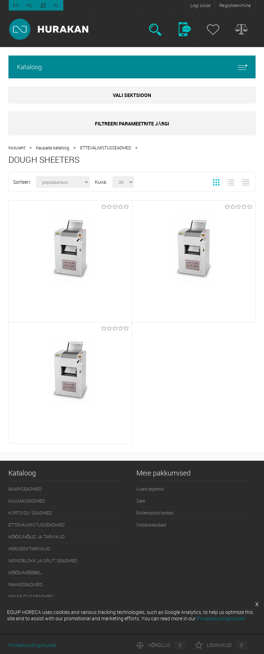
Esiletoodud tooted (154, 513)
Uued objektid (149, 489)
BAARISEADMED (25, 489)
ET (43, 5)
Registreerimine (235, 5)
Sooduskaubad (151, 525)
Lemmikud (221, 645)
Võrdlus (161, 645)
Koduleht (16, 147)
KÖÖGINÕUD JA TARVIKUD (36, 536)
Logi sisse (200, 5)
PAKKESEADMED (25, 584)
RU (29, 5)
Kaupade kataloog (52, 147)
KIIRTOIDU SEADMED (30, 513)
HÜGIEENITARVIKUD (29, 548)
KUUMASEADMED (26, 501)
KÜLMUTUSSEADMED (30, 596)
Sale (140, 501)
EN (15, 5)
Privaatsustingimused (32, 645)
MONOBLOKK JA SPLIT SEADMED (42, 560)
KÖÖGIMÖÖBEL (24, 572)
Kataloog (132, 67)
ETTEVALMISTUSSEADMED (105, 147)
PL (56, 5)
